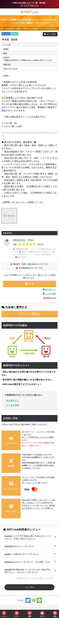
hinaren (8, 554)
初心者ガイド (50, 289)
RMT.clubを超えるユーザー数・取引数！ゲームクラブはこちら (29, 4)
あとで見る (51, 34)
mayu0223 (9, 546)
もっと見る (29, 587)
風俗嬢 (14, 39)
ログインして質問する (29, 314)
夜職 (7, 39)
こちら (41, 437)
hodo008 (8, 570)
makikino (8, 536)
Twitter (5, 49)
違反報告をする (49, 298)
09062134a (19, 240)
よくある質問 (50, 294)
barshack (8, 562)
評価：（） (29, 244)
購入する (29, 283)
